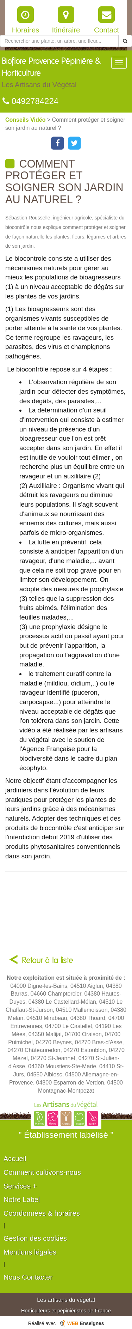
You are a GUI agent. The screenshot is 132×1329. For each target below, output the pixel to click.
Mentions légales (30, 1252)
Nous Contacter (28, 1277)
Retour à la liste (47, 960)
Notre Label (22, 1199)
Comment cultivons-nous (42, 1172)
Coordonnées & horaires (42, 1213)
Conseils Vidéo (26, 120)
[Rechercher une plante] (59, 41)
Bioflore (56, 74)
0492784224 (30, 101)
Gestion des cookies (35, 1238)
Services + (20, 1186)
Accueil (15, 1158)
